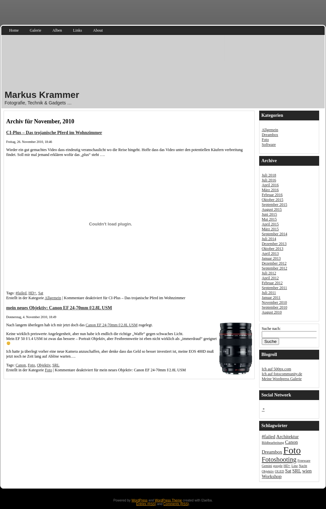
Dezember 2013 (274, 243)
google (278, 466)
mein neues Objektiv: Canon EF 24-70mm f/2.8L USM (59, 307)
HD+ (32, 293)
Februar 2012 (272, 283)
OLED (279, 471)
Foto (31, 365)
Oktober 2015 (272, 199)
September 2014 (274, 234)
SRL (55, 365)
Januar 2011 (271, 297)
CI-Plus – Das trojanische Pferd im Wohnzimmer (54, 132)
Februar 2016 (272, 195)
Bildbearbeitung (273, 442)
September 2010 (274, 307)
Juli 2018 (269, 175)
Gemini (267, 466)
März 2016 (270, 190)
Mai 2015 (269, 219)
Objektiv (43, 365)
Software (269, 144)
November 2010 (274, 302)
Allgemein (53, 298)
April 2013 (270, 253)
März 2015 (270, 229)
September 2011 (274, 287)
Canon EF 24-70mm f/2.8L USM (112, 325)
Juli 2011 (269, 292)
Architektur (287, 436)
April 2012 (270, 278)
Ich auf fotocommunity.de (282, 374)
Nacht (303, 466)
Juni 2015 (269, 214)
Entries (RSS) (146, 504)
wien (307, 470)
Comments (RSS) (176, 504)
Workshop (272, 476)
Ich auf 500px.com (276, 369)
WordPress (139, 500)
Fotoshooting (279, 459)
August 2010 (272, 312)
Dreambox (270, 134)
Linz (294, 466)
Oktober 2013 (272, 248)
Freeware (303, 460)
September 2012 (274, 268)
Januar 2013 (271, 258)
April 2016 (270, 185)
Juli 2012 (269, 273)
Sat (40, 293)
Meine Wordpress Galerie (282, 379)
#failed (21, 293)
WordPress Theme (168, 500)
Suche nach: (271, 328)
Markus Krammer (42, 95)
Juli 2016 (269, 180)
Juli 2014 (269, 239)
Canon (21, 365)
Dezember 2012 (274, 263)
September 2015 (274, 204)
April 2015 (270, 224)
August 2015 (272, 209)
